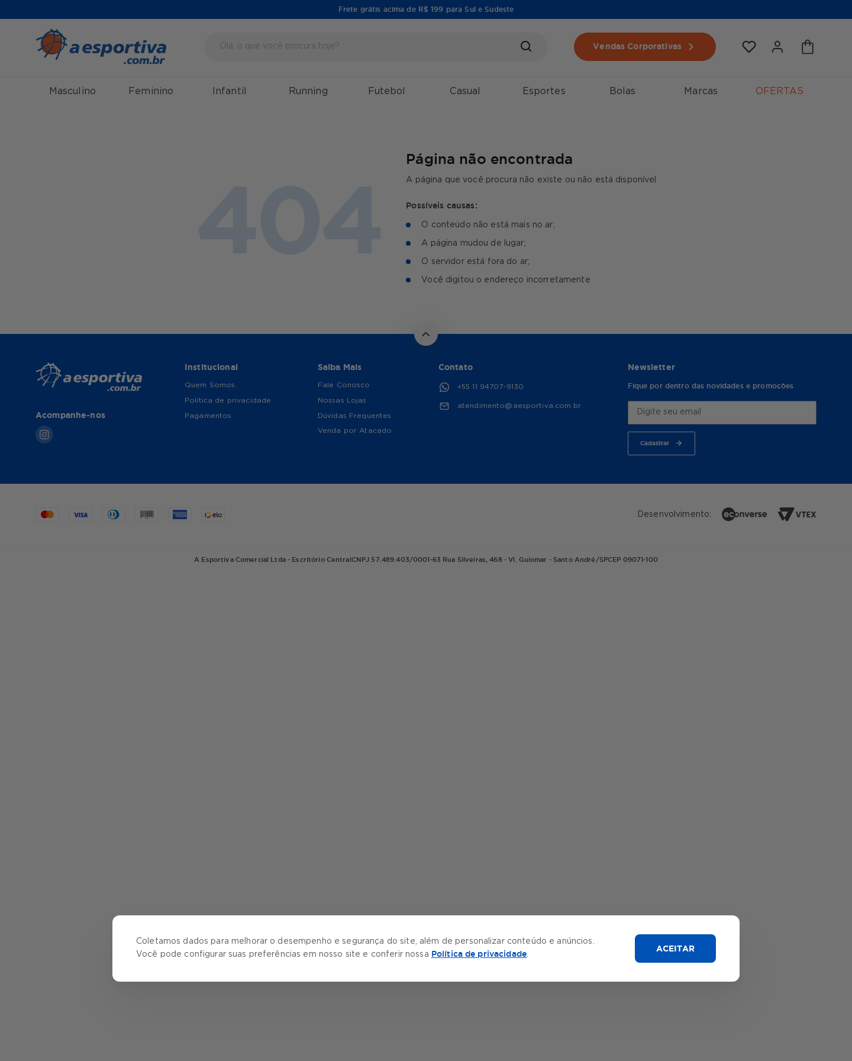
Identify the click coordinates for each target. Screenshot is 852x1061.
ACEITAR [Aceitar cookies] (675, 948)
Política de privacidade (479, 954)
